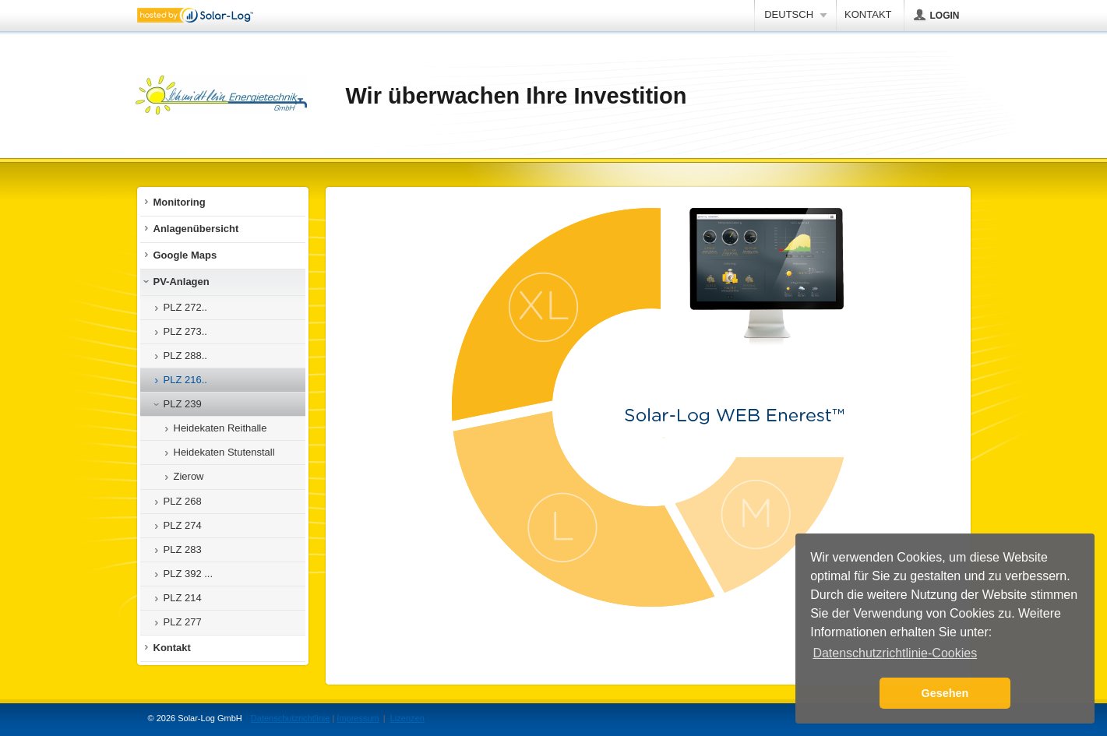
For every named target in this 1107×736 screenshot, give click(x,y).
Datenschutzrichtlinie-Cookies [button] (895, 653)
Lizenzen (407, 718)
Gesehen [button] (945, 693)
